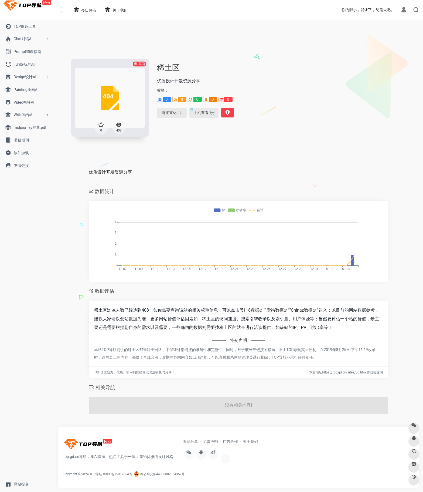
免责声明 (210, 441)
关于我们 (250, 441)
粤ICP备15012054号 (117, 474)
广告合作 (230, 441)
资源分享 (190, 441)
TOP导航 (95, 474)
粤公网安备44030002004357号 (159, 474)
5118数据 (250, 310)
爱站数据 (275, 310)
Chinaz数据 (302, 310)
